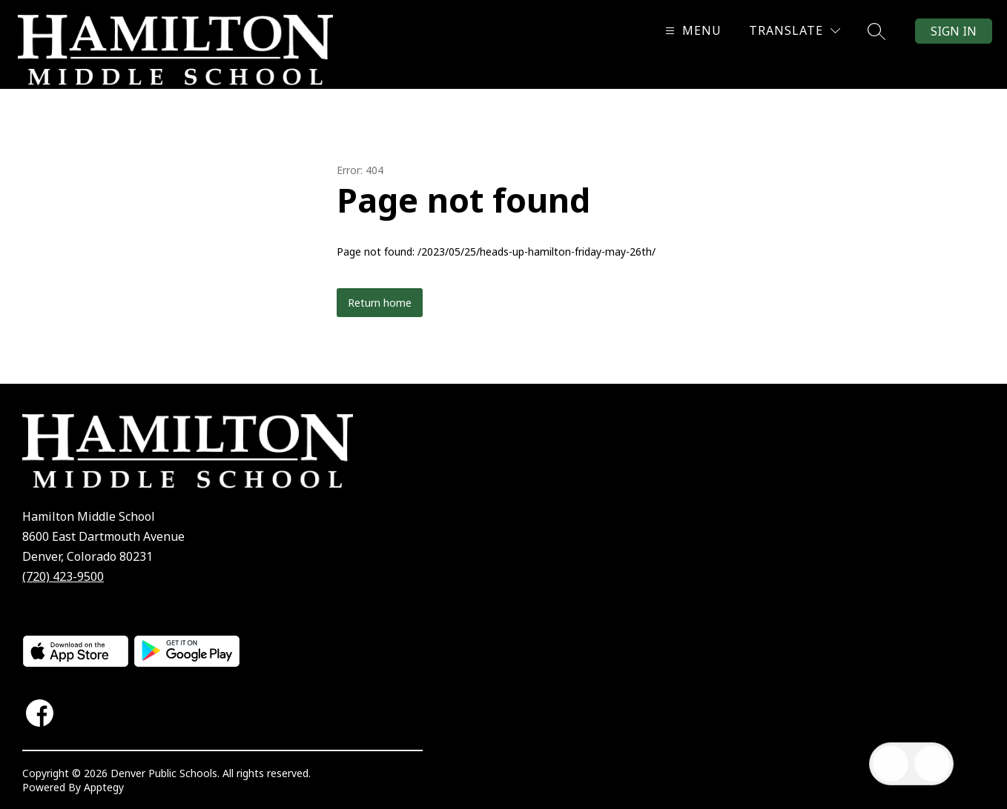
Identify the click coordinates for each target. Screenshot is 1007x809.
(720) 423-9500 (63, 576)
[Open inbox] (890, 764)
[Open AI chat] (932, 764)
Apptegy (104, 787)
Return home (380, 303)
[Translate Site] (794, 30)
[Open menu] (691, 30)
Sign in (954, 31)
